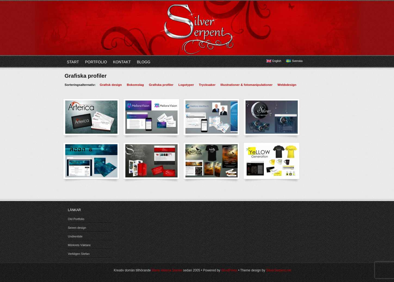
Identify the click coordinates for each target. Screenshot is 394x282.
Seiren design (77, 227)
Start (73, 62)
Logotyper (186, 84)
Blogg (143, 62)
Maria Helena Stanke (167, 270)
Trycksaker (207, 84)
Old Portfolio (76, 219)
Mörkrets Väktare (79, 245)
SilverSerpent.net (278, 270)
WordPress (229, 270)
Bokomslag (135, 84)
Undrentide (75, 236)
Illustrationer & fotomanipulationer (247, 84)
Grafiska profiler (161, 84)
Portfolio (96, 62)
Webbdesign (287, 84)
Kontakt (122, 62)
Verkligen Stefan (79, 253)
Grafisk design (111, 84)
